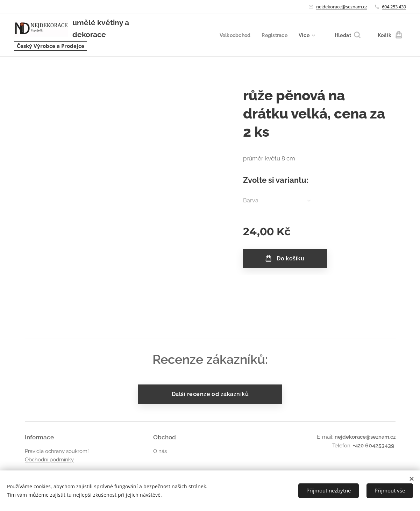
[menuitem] (234, 35)
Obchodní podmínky (49, 459)
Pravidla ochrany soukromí (56, 451)
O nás (159, 451)
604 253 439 (394, 6)
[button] (347, 35)
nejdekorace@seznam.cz (341, 6)
